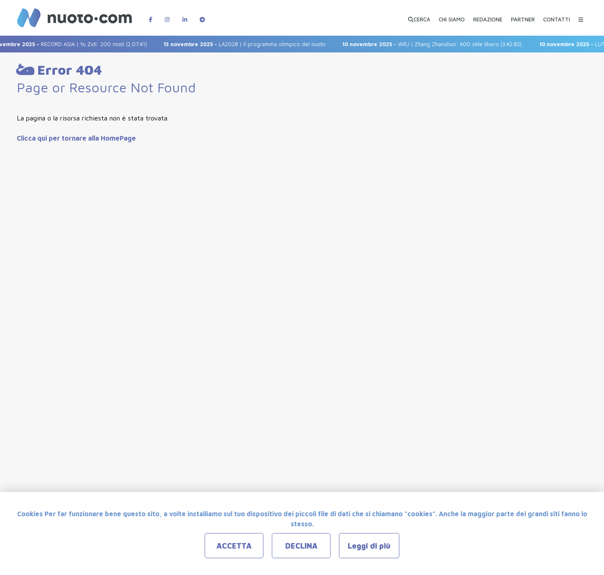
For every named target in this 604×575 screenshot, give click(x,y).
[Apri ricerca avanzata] (419, 16)
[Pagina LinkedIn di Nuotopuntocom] (184, 15)
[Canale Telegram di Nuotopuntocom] (202, 15)
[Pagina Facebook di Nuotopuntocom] (151, 15)
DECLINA (301, 545)
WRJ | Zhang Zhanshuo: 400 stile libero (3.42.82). (438, 44)
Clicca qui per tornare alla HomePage (76, 138)
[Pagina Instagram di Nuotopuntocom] (167, 15)
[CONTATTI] (556, 16)
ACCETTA (234, 545)
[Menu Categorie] (580, 15)
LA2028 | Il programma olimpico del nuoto (250, 44)
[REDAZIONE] (488, 16)
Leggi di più (369, 545)
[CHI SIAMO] (452, 16)
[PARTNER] (523, 16)
